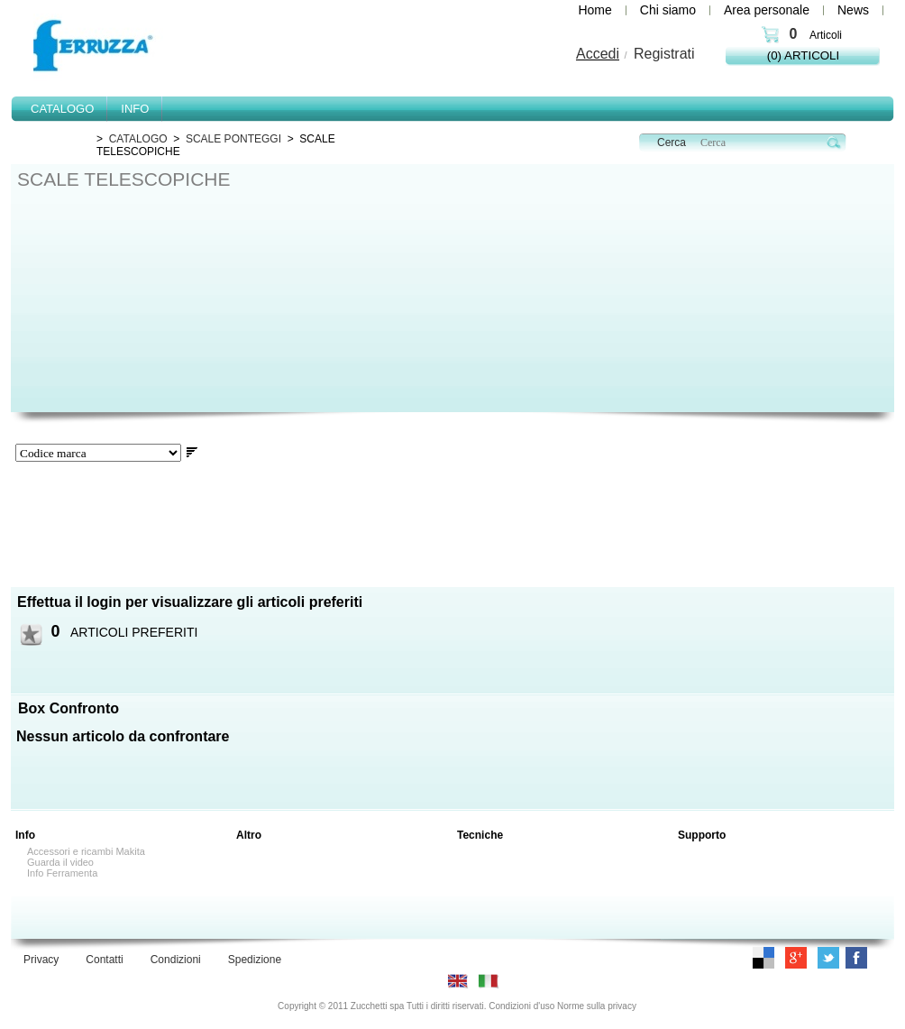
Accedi (597, 53)
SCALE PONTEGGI (233, 139)
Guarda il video (60, 862)
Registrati (664, 53)
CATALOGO (138, 139)
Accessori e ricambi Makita (86, 851)
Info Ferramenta (62, 873)
